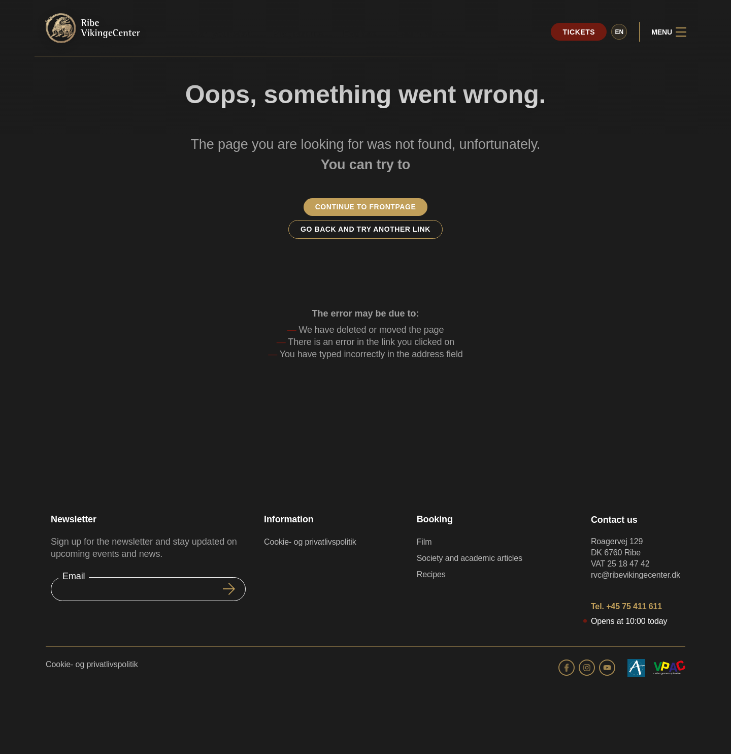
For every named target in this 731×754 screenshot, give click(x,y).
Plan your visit (221, 33)
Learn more (421, 33)
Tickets (578, 32)
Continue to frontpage (365, 207)
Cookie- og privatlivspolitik (310, 542)
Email (73, 576)
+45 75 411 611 (634, 606)
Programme (298, 33)
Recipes (431, 574)
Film (424, 542)
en (619, 32)
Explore (359, 33)
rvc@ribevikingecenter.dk (635, 575)
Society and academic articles (469, 558)
